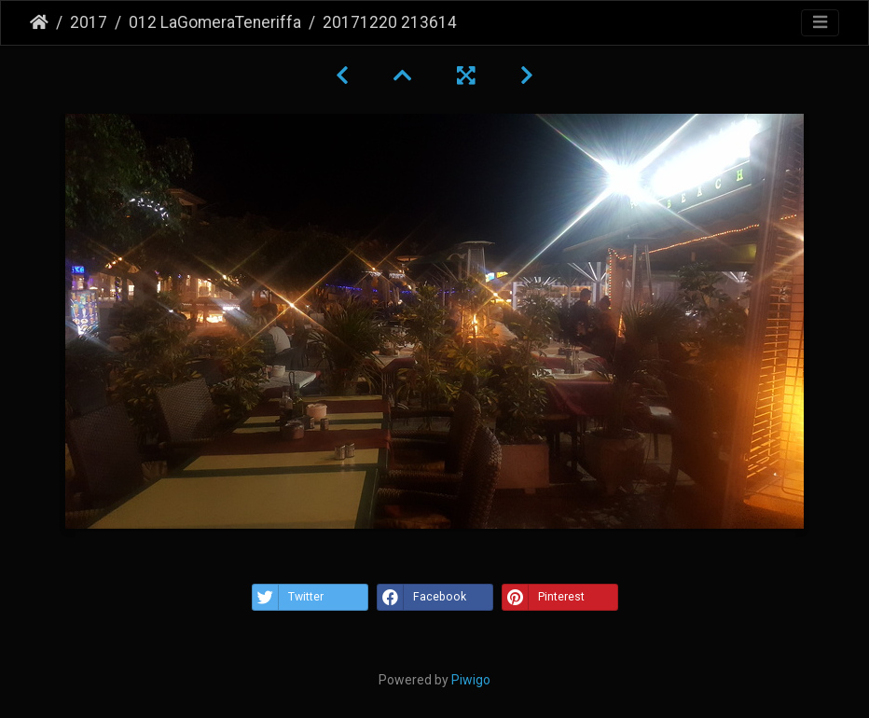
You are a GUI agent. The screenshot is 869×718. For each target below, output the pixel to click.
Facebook (422, 597)
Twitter (288, 597)
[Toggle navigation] (820, 22)
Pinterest (544, 597)
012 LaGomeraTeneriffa (215, 22)
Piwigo (470, 679)
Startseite (39, 22)
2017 (88, 22)
